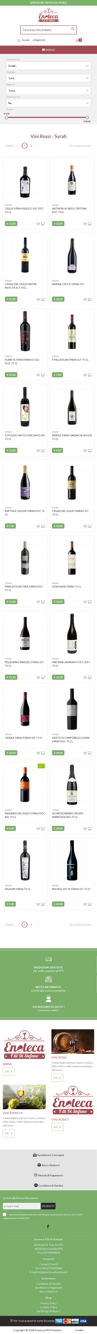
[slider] (6, 117)
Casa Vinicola (13, 59)
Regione (10, 84)
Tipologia (10, 72)
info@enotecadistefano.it (52, 1272)
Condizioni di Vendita (48, 1185)
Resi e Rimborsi (48, 1165)
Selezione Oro (13, 96)
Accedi (25, 39)
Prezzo (9, 109)
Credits (79, 1330)
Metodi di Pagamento (48, 1175)
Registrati (40, 39)
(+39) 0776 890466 (51, 1268)
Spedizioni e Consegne (48, 1155)
